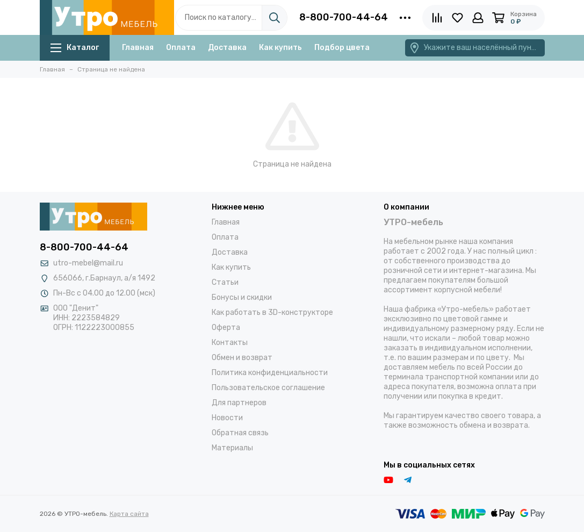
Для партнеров (239, 402)
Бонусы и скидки (242, 297)
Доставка (227, 47)
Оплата (181, 47)
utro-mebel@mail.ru (88, 263)
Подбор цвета (342, 47)
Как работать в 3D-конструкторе (272, 312)
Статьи (225, 282)
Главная (138, 47)
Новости (227, 417)
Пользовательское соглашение (268, 387)
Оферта (226, 327)
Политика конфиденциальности (270, 372)
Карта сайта (129, 513)
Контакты (230, 342)
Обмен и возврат (242, 357)
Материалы (232, 447)
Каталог (75, 47)
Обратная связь (240, 432)
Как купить (280, 47)
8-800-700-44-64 (343, 17)
